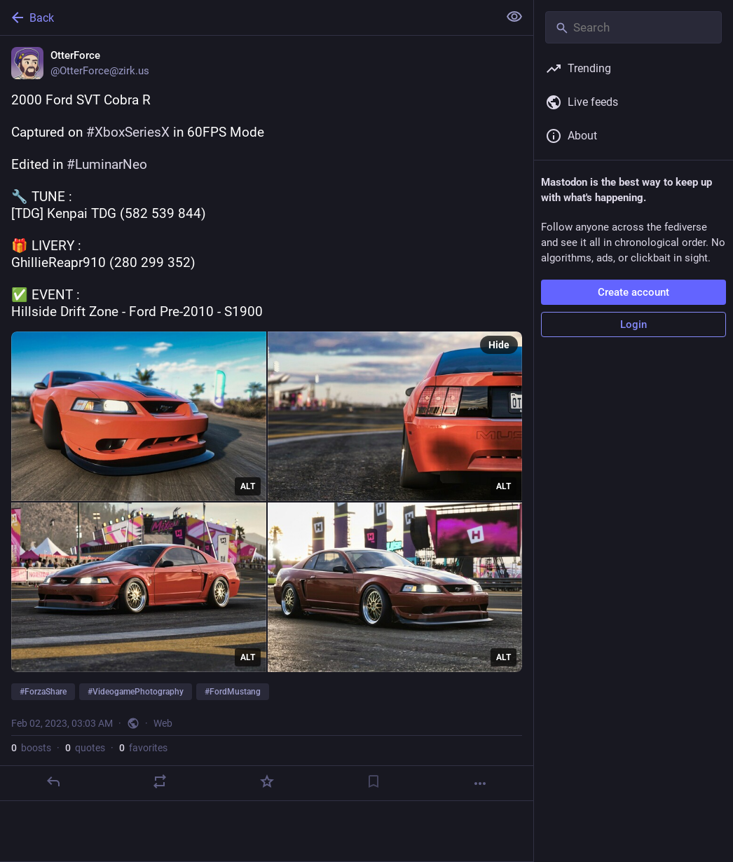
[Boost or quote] (159, 781)
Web (162, 723)
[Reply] (53, 781)
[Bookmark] (373, 781)
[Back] (247, 17)
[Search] (633, 27)
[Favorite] (267, 781)
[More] (480, 783)
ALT (247, 486)
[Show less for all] (514, 17)
